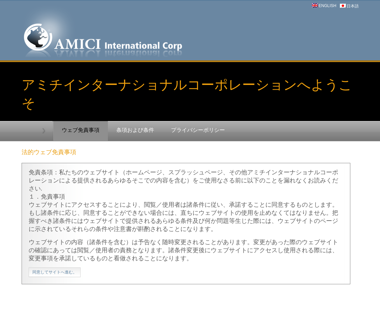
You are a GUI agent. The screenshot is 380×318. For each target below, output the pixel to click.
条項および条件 (135, 130)
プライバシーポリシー (198, 130)
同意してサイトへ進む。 (54, 272)
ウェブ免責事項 (80, 130)
